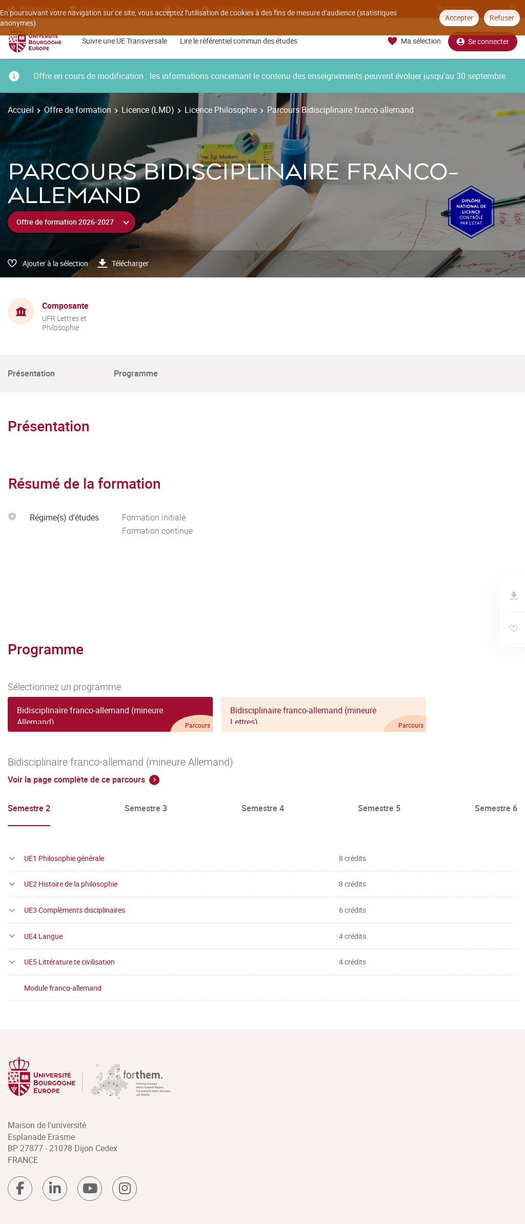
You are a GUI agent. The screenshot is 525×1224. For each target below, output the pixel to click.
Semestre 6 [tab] (496, 808)
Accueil (21, 109)
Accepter (459, 18)
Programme (136, 373)
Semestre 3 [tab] (146, 808)
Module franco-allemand (63, 988)
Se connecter (482, 41)
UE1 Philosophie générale (64, 858)
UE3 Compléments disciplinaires (74, 910)
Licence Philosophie (221, 109)
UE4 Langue (43, 936)
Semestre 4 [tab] (262, 808)
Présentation (31, 373)
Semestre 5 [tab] (379, 808)
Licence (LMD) (148, 109)
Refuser (502, 18)
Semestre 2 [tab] (29, 808)
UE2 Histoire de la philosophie (70, 884)
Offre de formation (77, 109)
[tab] (110, 714)
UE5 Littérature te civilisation (69, 962)
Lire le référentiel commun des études (238, 41)
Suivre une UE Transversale (124, 41)
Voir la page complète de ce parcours (76, 779)
